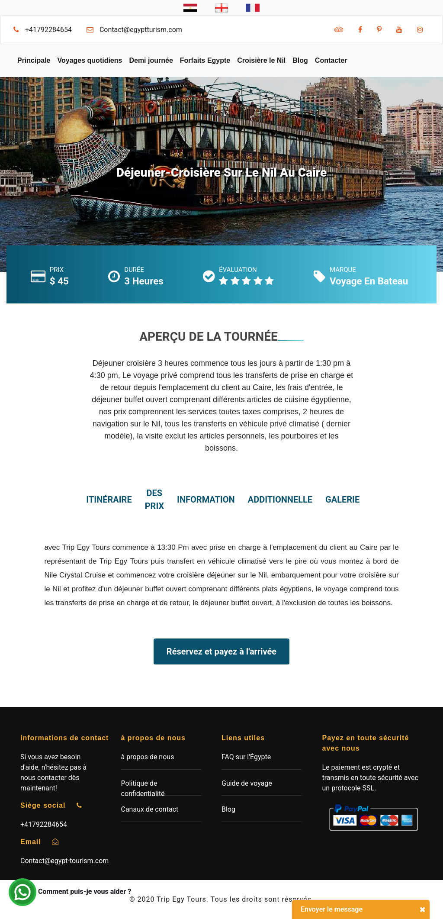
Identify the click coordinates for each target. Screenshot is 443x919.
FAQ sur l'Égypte (246, 757)
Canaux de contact (150, 809)
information (206, 499)
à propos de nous (147, 757)
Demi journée (151, 60)
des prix (154, 499)
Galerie (342, 499)
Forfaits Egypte (205, 60)
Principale (33, 60)
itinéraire (109, 499)
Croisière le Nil (261, 60)
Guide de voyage (247, 783)
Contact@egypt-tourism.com (64, 861)
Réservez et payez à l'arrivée (221, 651)
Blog (300, 60)
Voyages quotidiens (89, 60)
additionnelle (280, 499)
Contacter (331, 60)
